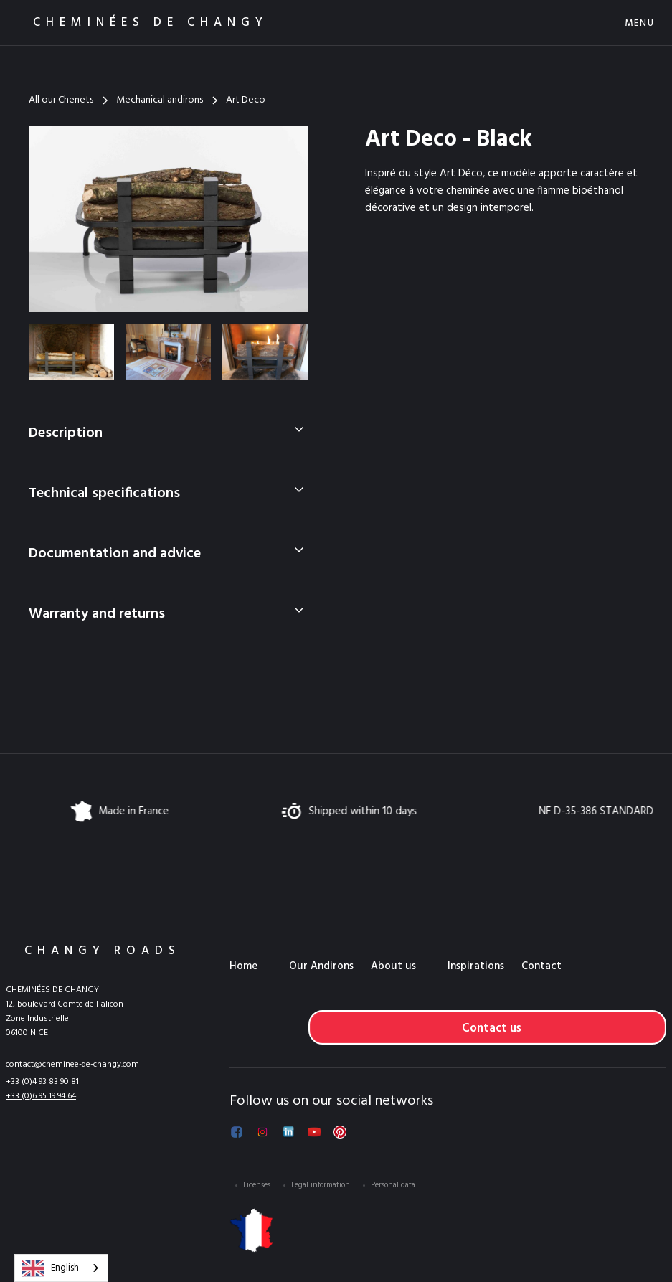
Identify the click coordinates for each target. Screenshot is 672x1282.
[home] (132, 22)
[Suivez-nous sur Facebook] (237, 1132)
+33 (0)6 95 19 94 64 (41, 1096)
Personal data (393, 1185)
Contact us (491, 1028)
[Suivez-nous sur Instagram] (262, 1132)
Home (243, 966)
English (50, 1268)
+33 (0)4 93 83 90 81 (42, 1082)
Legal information (320, 1185)
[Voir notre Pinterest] (340, 1132)
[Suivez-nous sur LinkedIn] (288, 1132)
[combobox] (61, 1268)
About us (393, 966)
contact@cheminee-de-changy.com (72, 1064)
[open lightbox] (168, 219)
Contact (541, 966)
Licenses (256, 1185)
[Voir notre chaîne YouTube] (314, 1132)
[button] (639, 22)
